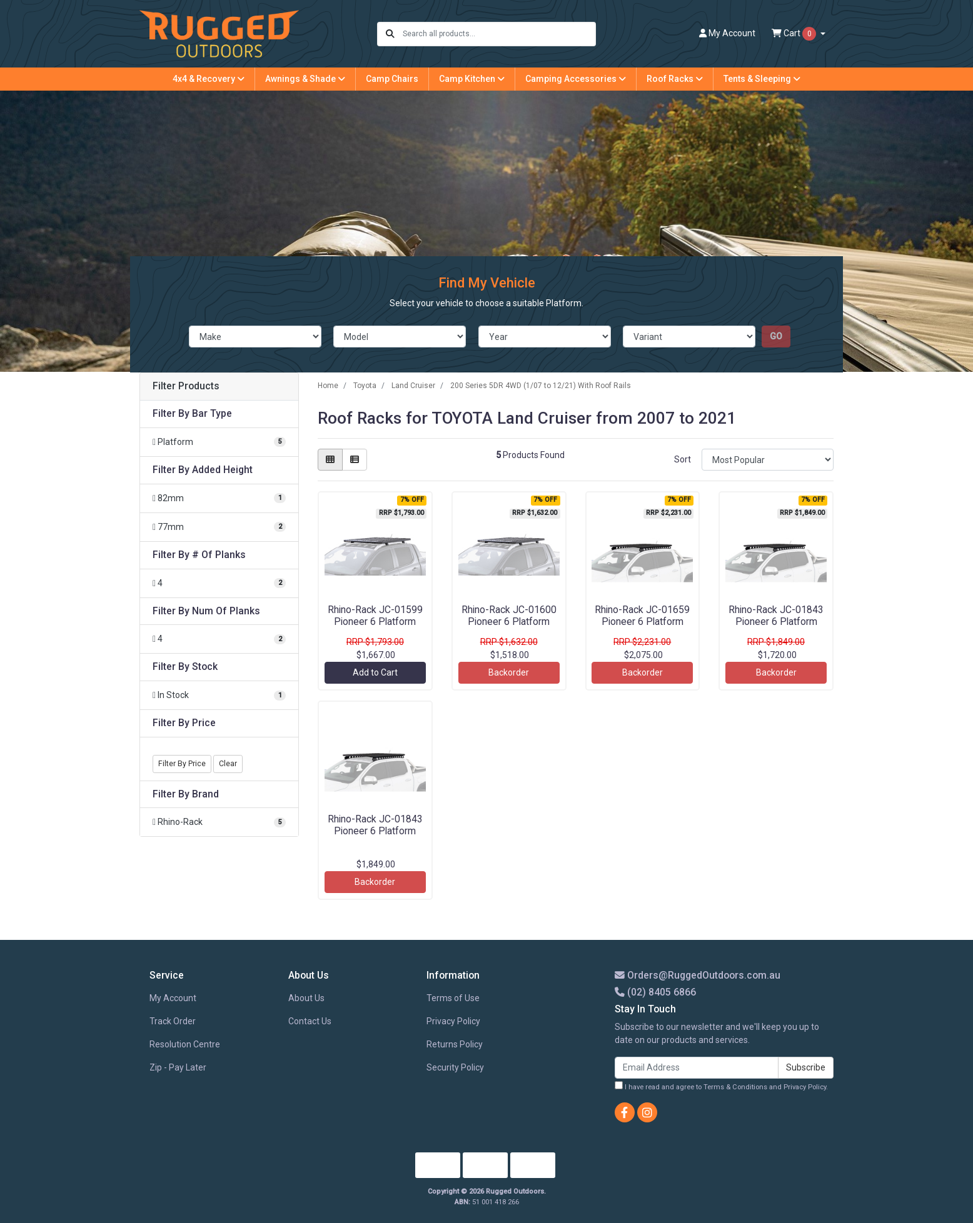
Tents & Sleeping (761, 79)
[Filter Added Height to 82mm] (219, 498)
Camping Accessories (575, 79)
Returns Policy (454, 1044)
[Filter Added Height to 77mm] (219, 527)
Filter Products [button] (186, 386)
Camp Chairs (392, 79)
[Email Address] (697, 1068)
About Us (306, 998)
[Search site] (390, 34)
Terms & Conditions (735, 1087)
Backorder (508, 672)
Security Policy (455, 1067)
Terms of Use (453, 998)
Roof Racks (675, 79)
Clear (228, 763)
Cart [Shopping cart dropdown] (795, 34)
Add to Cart (375, 672)
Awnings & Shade (305, 79)
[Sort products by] (768, 460)
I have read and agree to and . (721, 1086)
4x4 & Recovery (209, 79)
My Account (172, 998)
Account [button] (727, 33)
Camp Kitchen (472, 79)
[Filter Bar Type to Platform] (219, 442)
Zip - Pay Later (177, 1067)
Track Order (172, 1021)
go (776, 336)
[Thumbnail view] (330, 460)
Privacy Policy (453, 1021)
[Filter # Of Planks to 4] (219, 583)
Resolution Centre (184, 1044)
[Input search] (499, 34)
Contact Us (309, 1021)
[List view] (354, 460)
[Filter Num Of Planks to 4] (219, 639)
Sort (682, 459)
